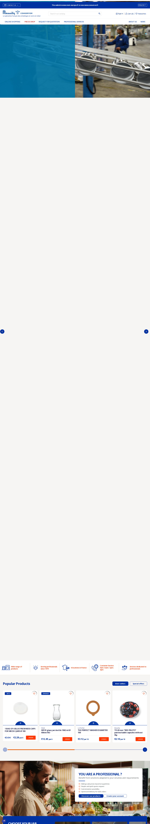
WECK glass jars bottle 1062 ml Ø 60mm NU (55, 731)
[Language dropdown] (142, 5)
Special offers (138, 684)
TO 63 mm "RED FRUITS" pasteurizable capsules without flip (128, 732)
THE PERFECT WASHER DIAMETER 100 (93, 731)
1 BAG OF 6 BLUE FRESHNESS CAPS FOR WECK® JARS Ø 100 (20, 729)
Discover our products (91, 796)
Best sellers (120, 684)
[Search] (75, 14)
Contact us (11, 5)
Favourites (141, 13)
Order (30, 738)
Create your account (115, 796)
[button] (145, 749)
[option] (75, 330)
